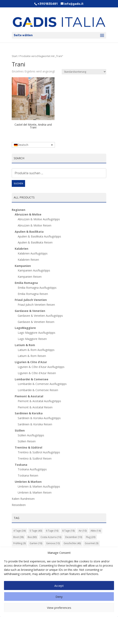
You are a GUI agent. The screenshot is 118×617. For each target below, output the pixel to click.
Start (14, 56)
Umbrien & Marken (28, 482)
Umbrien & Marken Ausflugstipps (39, 486)
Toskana (21, 465)
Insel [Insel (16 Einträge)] (35, 549)
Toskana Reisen (28, 475)
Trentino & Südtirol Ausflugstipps (39, 452)
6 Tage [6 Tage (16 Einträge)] (52, 530)
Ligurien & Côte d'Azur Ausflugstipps (41, 367)
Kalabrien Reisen (28, 259)
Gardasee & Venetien (30, 311)
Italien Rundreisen (23, 499)
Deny (59, 603)
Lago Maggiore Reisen (32, 339)
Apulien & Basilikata (29, 231)
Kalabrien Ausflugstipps (33, 253)
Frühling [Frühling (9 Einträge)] (19, 543)
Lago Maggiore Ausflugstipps (36, 333)
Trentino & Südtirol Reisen (35, 458)
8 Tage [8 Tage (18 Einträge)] (68, 530)
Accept (59, 592)
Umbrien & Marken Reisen (35, 492)
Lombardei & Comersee (31, 379)
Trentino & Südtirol (28, 447)
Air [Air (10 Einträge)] (83, 530)
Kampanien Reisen (30, 276)
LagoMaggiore (25, 328)
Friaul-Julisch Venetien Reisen (36, 304)
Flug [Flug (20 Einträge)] (90, 537)
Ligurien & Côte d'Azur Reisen (37, 373)
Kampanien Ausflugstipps (34, 270)
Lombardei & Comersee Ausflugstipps (42, 384)
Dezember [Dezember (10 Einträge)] (73, 537)
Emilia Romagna (26, 283)
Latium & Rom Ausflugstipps (36, 350)
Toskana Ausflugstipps (32, 469)
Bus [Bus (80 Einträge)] (32, 537)
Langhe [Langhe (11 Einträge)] (81, 549)
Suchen (18, 183)
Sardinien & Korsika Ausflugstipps (39, 418)
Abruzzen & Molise (28, 214)
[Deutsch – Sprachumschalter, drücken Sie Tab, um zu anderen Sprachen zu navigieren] (33, 144)
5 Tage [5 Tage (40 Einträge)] (36, 530)
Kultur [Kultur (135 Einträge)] (50, 549)
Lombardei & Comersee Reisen (38, 390)
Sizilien (20, 430)
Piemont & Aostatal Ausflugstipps (39, 401)
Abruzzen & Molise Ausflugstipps (39, 219)
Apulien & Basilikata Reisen (35, 242)
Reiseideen (19, 505)
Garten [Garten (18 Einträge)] (36, 543)
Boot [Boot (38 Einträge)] (18, 537)
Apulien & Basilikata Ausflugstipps (39, 236)
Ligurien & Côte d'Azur (31, 362)
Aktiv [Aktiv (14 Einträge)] (96, 530)
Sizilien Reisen (27, 441)
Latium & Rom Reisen (32, 356)
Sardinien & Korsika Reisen (35, 424)
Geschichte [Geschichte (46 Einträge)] (72, 543)
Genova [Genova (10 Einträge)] (53, 543)
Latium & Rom (25, 345)
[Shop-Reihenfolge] (84, 71)
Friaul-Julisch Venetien (31, 300)
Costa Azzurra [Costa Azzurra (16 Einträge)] (51, 537)
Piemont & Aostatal (29, 396)
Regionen (18, 210)
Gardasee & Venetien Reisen (36, 322)
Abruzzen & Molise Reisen (34, 225)
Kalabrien (21, 248)
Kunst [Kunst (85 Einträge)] (65, 549)
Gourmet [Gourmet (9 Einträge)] (91, 543)
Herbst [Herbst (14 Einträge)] (19, 549)
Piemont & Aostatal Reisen (35, 407)
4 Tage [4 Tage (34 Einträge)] (19, 530)
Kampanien (23, 266)
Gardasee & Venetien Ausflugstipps (40, 316)
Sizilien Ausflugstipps (31, 435)
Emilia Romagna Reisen (33, 294)
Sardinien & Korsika (29, 413)
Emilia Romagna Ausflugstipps (37, 287)
